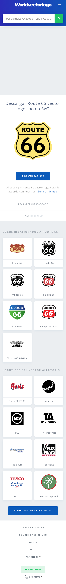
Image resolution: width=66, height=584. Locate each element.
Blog (33, 549)
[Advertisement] (33, 61)
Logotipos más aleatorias (33, 510)
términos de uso (47, 191)
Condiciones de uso (33, 535)
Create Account (33, 527)
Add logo (33, 569)
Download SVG (33, 176)
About (33, 542)
